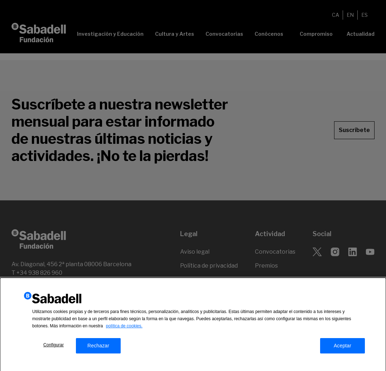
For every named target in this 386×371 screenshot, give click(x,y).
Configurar (53, 347)
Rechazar (98, 348)
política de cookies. (124, 328)
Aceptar (342, 348)
